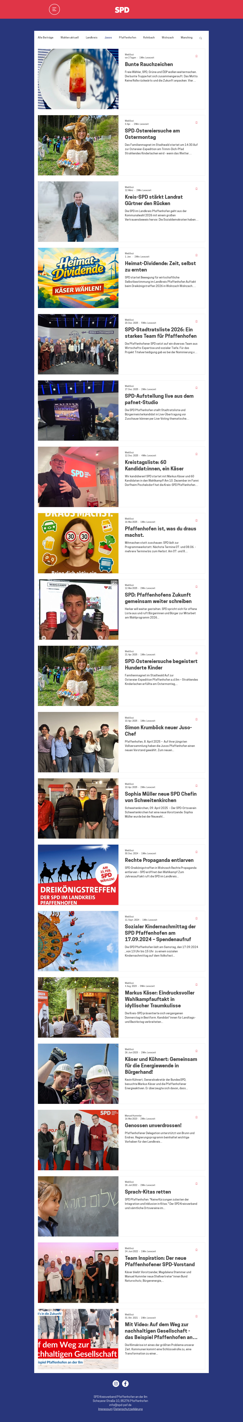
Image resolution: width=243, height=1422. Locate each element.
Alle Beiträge (45, 37)
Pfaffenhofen (127, 37)
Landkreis (91, 37)
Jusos (108, 37)
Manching (186, 37)
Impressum (105, 1409)
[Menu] (54, 9)
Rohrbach (149, 37)
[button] (200, 38)
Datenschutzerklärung (128, 1409)
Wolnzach (168, 37)
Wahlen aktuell (70, 37)
